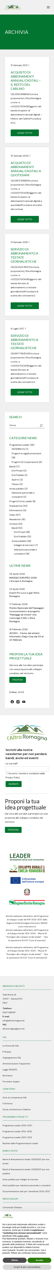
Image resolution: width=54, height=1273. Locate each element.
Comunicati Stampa (12, 1207)
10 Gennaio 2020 (20, 155)
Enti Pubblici (18, 475)
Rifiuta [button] (15, 1260)
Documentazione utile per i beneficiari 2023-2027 (26, 1191)
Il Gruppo (7, 1051)
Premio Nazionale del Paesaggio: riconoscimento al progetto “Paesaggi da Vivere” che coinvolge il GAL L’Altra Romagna (26, 614)
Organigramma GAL (12, 1057)
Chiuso (15, 484)
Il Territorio (8, 1103)
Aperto (15, 479)
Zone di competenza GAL (15, 1097)
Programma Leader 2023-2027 (17, 1125)
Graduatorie (15, 505)
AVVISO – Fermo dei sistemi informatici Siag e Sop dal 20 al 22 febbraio (26, 636)
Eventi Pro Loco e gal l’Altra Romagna (24, 594)
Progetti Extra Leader (20, 501)
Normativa (7, 1075)
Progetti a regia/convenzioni (26, 453)
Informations (16, 510)
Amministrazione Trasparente (16, 1063)
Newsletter (15, 519)
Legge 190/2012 (10, 1069)
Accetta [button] (39, 1260)
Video (12, 514)
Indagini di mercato (24, 545)
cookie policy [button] (23, 1236)
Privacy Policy (13, 777)
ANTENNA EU (18, 448)
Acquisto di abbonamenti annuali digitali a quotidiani (26, 169)
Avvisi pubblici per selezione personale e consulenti (27, 1185)
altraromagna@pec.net (14, 1028)
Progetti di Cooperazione (25, 462)
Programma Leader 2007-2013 (17, 1137)
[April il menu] (48, 7)
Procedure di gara (11, 1081)
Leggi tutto (24, 132)
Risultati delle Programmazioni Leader (20, 1143)
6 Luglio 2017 (17, 328)
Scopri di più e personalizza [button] (27, 1267)
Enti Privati (17, 470)
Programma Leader (19, 444)
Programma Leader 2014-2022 (17, 1131)
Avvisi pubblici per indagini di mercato (20, 1179)
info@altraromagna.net (14, 1020)
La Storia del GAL (11, 1045)
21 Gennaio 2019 (19, 242)
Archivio (13, 523)
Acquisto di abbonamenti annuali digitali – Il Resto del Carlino (26, 80)
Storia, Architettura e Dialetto (17, 1109)
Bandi (12, 466)
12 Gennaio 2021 (19, 65)
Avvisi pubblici (16, 488)
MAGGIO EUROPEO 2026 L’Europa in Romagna (23, 579)
